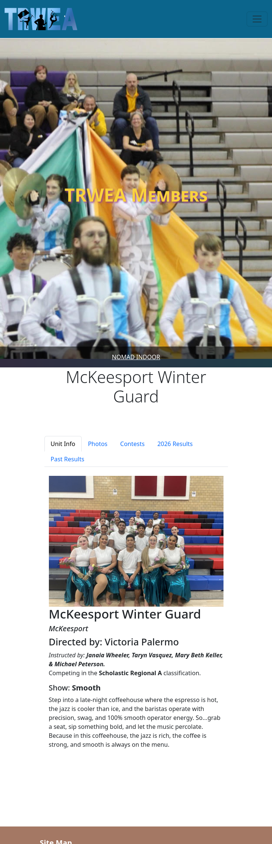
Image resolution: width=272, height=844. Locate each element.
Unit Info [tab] (63, 444)
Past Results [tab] (67, 459)
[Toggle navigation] (257, 19)
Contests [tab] (132, 444)
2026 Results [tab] (175, 444)
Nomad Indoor (136, 357)
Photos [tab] (97, 444)
